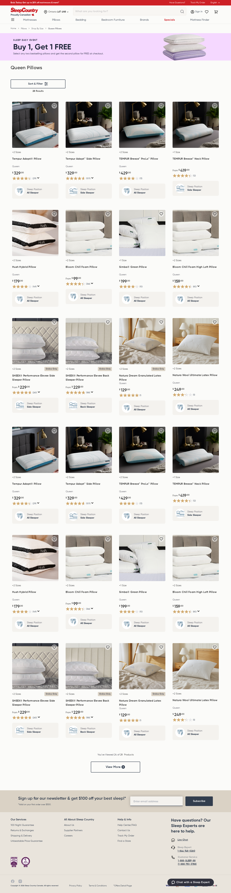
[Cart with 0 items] (216, 12)
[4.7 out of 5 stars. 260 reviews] (24, 392)
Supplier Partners (73, 830)
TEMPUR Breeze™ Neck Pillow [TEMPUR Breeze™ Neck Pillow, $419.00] (191, 159)
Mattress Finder (199, 20)
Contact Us (124, 830)
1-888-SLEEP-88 (187, 861)
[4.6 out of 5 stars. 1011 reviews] (78, 178)
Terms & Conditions (98, 886)
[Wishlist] (207, 12)
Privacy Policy (75, 886)
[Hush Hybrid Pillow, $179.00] (35, 233)
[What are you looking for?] (182, 12)
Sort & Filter (38, 84)
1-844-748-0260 (186, 851)
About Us (69, 825)
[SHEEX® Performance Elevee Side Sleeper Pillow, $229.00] (35, 341)
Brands (144, 20)
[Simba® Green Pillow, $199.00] (142, 233)
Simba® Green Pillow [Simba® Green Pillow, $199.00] (133, 267)
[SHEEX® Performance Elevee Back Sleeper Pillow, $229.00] (89, 341)
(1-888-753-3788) (187, 864)
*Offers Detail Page (122, 886)
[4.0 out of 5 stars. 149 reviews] (24, 286)
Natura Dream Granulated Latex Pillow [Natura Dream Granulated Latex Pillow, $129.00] (140, 377)
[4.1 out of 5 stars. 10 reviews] (131, 286)
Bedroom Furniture (113, 20)
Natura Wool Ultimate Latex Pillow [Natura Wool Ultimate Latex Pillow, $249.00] (195, 375)
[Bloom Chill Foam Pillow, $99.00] (89, 233)
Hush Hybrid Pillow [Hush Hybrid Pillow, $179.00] (24, 267)
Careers (68, 836)
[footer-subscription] (199, 801)
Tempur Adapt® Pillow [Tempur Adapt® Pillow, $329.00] (26, 159)
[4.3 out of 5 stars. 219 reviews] (24, 178)
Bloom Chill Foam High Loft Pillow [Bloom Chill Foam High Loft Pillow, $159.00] (195, 267)
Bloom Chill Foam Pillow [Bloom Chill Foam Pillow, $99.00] (81, 267)
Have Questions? (177, 3)
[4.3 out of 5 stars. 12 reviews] (184, 175)
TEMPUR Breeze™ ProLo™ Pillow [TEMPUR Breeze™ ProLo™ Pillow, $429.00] (138, 159)
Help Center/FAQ (127, 825)
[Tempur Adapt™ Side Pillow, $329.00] (89, 125)
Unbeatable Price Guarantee (26, 841)
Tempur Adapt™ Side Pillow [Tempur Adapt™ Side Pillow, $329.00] (83, 159)
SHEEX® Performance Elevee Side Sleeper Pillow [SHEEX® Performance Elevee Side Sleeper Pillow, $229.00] (33, 377)
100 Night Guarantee (22, 825)
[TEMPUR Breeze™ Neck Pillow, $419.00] (196, 125)
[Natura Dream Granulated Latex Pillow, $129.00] (142, 341)
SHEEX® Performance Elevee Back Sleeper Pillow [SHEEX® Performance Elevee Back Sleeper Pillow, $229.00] (87, 377)
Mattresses (30, 20)
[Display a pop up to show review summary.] (38, 178)
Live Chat (183, 840)
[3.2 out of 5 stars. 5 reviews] (184, 395)
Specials (169, 20)
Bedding (81, 20)
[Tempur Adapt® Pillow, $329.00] (35, 125)
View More (115, 767)
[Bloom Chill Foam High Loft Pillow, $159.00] (196, 233)
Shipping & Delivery (21, 836)
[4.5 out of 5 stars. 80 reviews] (185, 286)
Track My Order (126, 836)
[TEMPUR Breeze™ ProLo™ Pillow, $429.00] (142, 125)
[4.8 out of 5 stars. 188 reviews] (78, 392)
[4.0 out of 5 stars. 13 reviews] (130, 178)
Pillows (56, 20)
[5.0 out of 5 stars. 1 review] (130, 395)
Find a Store (124, 841)
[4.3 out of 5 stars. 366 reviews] (78, 284)
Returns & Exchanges (22, 830)
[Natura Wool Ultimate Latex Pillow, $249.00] (196, 341)
